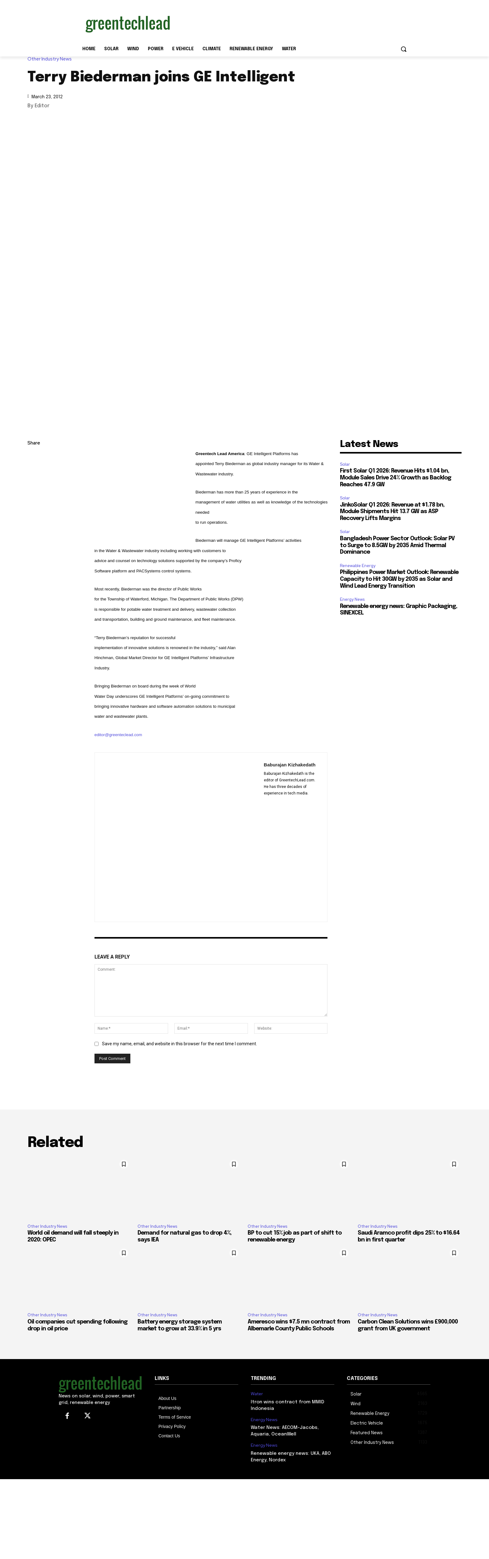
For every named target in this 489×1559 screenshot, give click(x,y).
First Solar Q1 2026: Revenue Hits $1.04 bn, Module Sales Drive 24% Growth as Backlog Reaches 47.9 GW (395, 477)
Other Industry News (51, 59)
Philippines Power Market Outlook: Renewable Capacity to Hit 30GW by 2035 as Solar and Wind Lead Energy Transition (399, 579)
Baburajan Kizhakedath (290, 764)
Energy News (352, 599)
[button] (403, 48)
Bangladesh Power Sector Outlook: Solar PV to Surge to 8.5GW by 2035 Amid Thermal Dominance (397, 545)
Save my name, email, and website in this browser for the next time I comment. (179, 1043)
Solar (345, 464)
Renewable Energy (357, 565)
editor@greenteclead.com (118, 734)
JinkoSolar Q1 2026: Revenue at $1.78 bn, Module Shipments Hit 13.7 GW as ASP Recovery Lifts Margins (392, 511)
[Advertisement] (291, 23)
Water (257, 1393)
